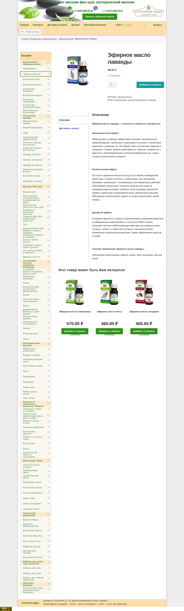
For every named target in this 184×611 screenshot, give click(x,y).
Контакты (38, 25)
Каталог (75, 25)
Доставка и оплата (57, 25)
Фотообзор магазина (95, 25)
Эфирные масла (66, 39)
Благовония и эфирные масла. (43, 39)
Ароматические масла (137, 100)
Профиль (157, 25)
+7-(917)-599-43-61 (113, 11)
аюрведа (152, 100)
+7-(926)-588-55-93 (83, 11)
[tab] (73, 120)
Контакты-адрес (30, 603)
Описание (64, 120)
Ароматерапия (120, 100)
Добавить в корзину (150, 85)
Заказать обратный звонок (100, 16)
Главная (24, 25)
